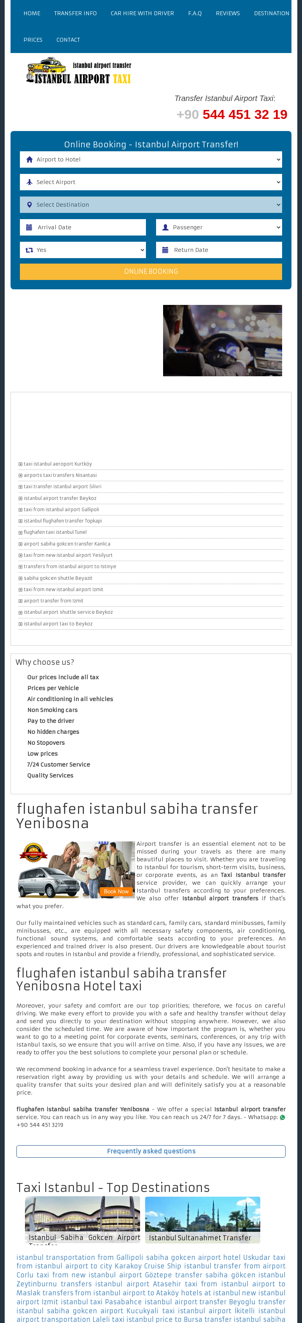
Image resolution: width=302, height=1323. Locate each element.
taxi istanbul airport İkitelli (208, 1311)
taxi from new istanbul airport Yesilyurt (68, 555)
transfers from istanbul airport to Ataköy (111, 1293)
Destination (272, 13)
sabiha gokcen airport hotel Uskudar (208, 1257)
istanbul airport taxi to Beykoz (58, 624)
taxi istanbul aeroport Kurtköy (58, 464)
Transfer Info (75, 13)
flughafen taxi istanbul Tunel (55, 532)
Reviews (228, 13)
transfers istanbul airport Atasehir (121, 1284)
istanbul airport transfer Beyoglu (200, 1302)
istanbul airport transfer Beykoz (60, 498)
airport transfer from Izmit (53, 601)
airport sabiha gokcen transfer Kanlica (67, 544)
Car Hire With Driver (142, 13)
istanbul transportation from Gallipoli (79, 1257)
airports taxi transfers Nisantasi (60, 475)
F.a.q (195, 13)
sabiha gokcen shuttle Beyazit (58, 578)
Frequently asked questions (151, 1151)
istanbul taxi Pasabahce (101, 1302)
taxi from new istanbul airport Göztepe (104, 1275)
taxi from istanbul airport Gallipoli (61, 509)
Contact (68, 39)
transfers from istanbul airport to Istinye (70, 566)
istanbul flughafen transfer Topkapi (63, 521)
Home (31, 13)
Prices (33, 39)
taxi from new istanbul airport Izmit (63, 589)
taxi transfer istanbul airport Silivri (62, 486)
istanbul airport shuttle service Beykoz (68, 612)
